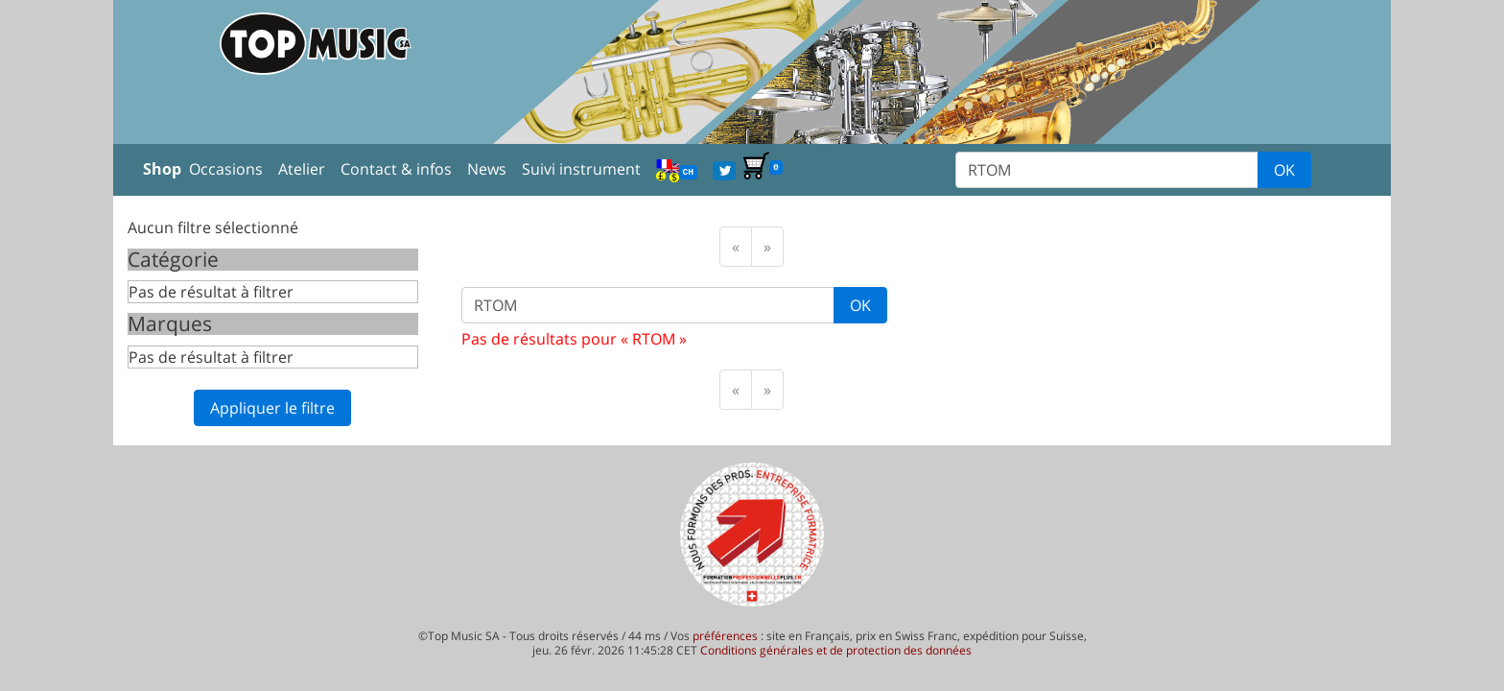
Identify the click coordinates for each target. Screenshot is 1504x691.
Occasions (226, 168)
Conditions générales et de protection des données (836, 650)
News (486, 168)
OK (1284, 169)
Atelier (301, 168)
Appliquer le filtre (272, 407)
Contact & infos (396, 168)
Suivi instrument (581, 168)
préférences (725, 636)
